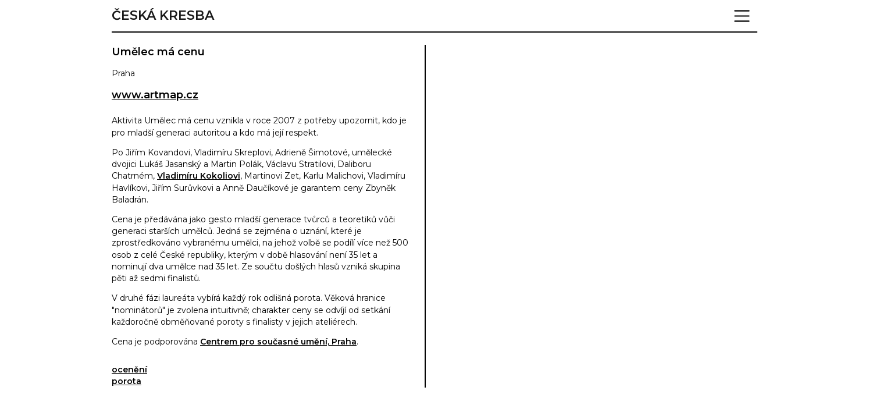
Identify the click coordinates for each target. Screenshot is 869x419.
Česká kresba (163, 15)
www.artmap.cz (155, 94)
